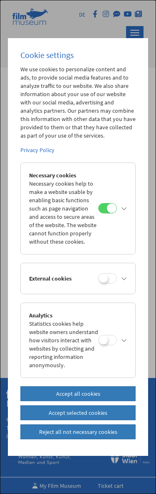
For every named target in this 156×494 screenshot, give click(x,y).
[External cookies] (107, 278)
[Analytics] (107, 340)
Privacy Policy (37, 150)
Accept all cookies (78, 393)
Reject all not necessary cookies (78, 432)
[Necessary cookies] (107, 208)
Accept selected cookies (78, 413)
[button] (124, 208)
